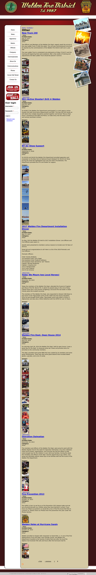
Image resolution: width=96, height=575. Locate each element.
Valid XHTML (70, 574)
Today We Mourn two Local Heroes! (40, 275)
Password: (9, 111)
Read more (26, 97)
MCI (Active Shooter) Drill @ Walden (41, 99)
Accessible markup (73, 574)
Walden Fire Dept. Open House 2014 (41, 335)
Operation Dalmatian (33, 437)
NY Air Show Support (33, 146)
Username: (9, 106)
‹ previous (48, 561)
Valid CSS (76, 574)
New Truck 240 (29, 33)
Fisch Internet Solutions (85, 574)
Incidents (30, 27)
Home (24, 27)
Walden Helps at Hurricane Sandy (40, 524)
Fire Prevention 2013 (33, 494)
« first (40, 561)
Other (24, 35)
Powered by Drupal (68, 574)
